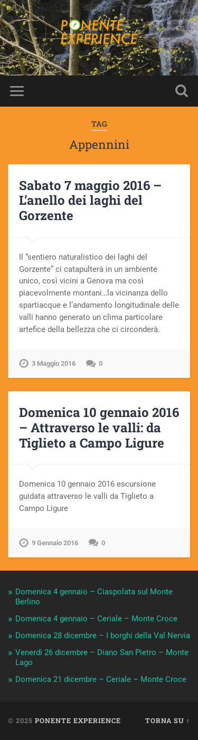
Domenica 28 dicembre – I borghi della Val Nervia (102, 635)
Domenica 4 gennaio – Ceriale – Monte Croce (96, 618)
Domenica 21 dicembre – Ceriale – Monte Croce (100, 679)
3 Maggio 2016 (54, 363)
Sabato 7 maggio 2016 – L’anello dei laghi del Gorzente (90, 200)
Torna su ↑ (167, 720)
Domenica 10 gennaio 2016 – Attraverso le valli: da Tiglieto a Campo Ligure (99, 427)
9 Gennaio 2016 (55, 543)
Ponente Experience (78, 720)
